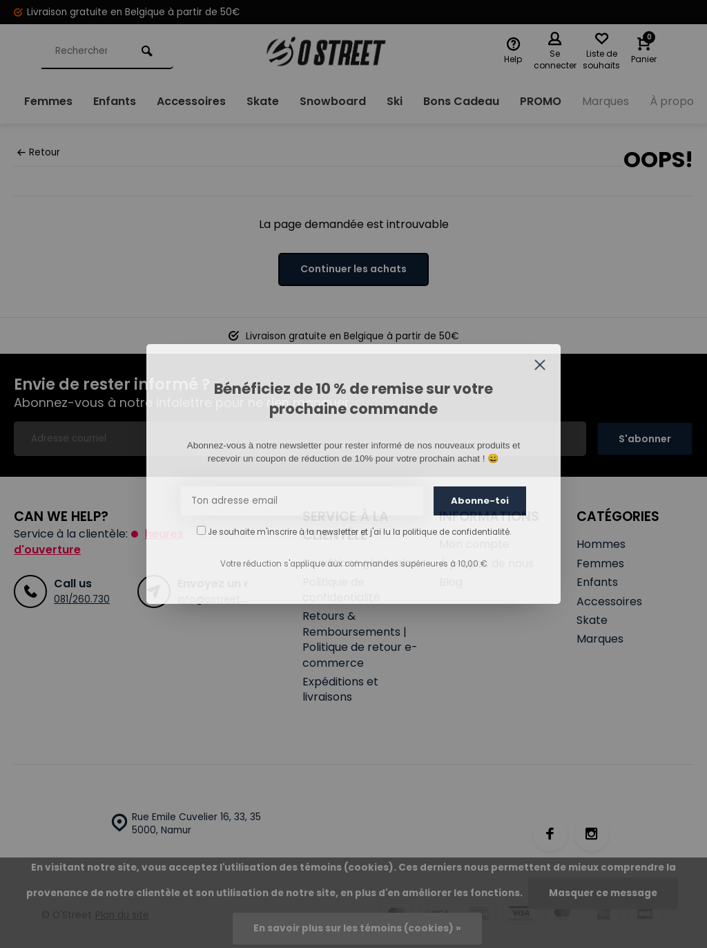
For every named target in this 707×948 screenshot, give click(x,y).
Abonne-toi (480, 500)
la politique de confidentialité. (452, 532)
